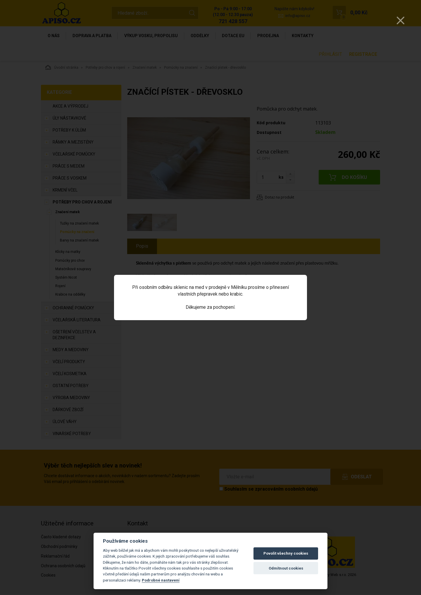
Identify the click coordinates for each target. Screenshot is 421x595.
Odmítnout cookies (286, 568)
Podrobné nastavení (161, 580)
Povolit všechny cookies (285, 553)
